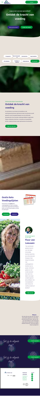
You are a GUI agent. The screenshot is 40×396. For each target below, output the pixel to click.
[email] (32, 378)
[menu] (2, 2)
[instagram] (32, 376)
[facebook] (32, 374)
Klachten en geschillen (25, 376)
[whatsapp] (32, 380)
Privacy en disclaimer (25, 379)
